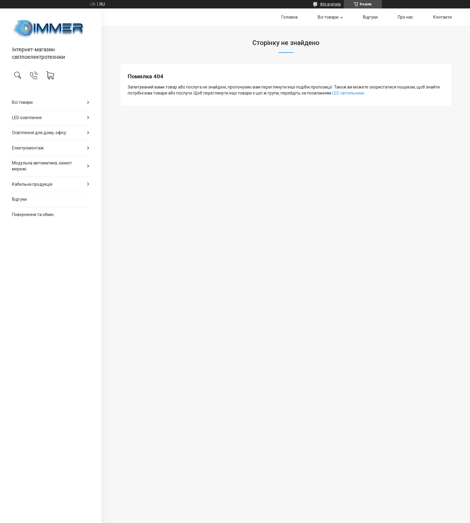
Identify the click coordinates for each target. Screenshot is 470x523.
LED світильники (348, 93)
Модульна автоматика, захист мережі (42, 166)
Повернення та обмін (33, 214)
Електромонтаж (28, 148)
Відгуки (19, 199)
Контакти (442, 17)
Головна (289, 17)
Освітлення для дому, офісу (39, 132)
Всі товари (22, 102)
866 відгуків (330, 4)
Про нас (405, 17)
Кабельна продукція (32, 184)
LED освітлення (27, 117)
